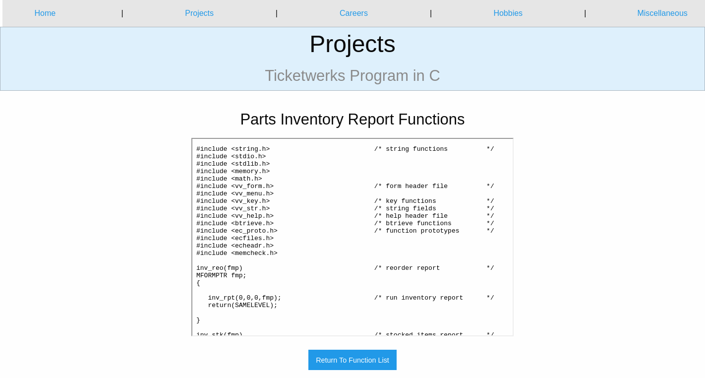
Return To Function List (352, 360)
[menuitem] (45, 13)
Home (45, 13)
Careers (354, 13)
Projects (199, 13)
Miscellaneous (662, 13)
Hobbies (508, 13)
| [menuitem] (122, 13)
